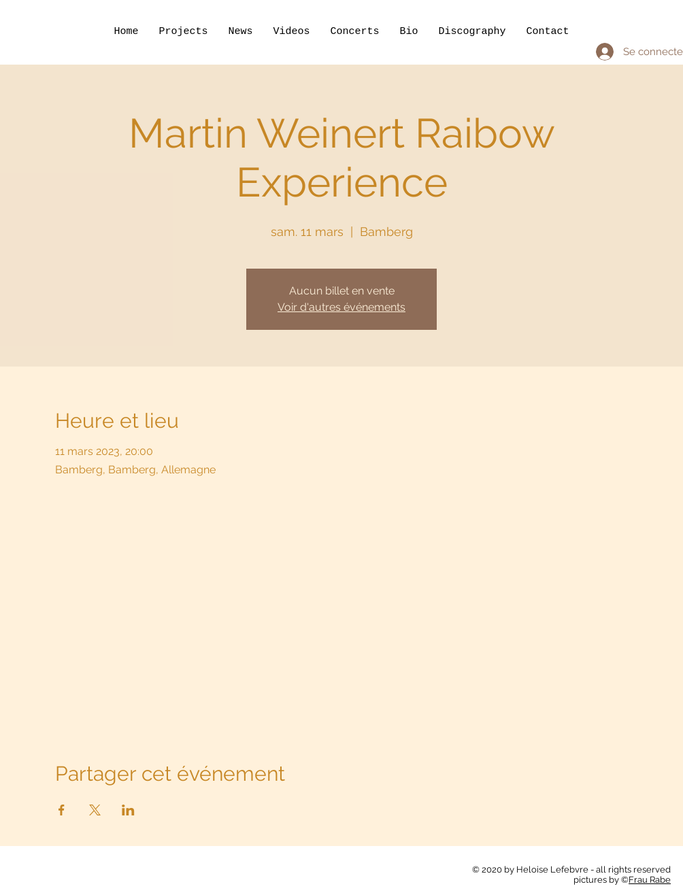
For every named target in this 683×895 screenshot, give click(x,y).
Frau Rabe (650, 880)
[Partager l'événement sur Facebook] (61, 810)
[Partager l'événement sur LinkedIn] (128, 810)
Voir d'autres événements (341, 307)
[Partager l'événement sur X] (94, 810)
